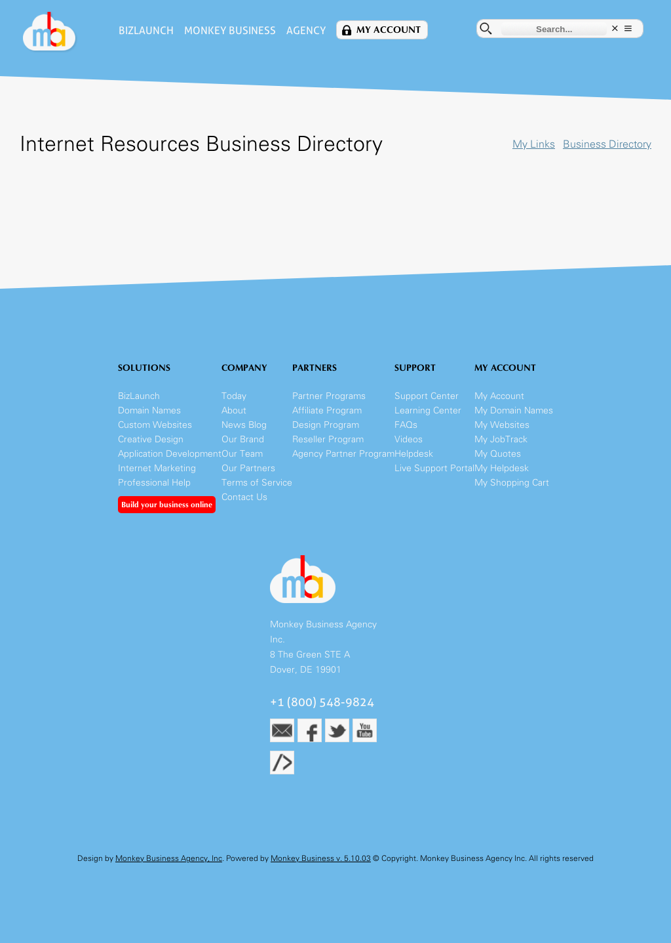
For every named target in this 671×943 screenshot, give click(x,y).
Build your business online (166, 504)
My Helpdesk (501, 468)
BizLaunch (146, 30)
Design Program (325, 424)
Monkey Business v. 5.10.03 (321, 858)
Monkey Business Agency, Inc (168, 858)
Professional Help (154, 482)
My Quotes (497, 453)
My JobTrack (500, 439)
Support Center (426, 396)
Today (233, 396)
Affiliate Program (327, 410)
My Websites (501, 424)
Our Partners (248, 468)
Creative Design (150, 439)
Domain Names (149, 410)
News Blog (244, 424)
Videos (408, 439)
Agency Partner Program (343, 453)
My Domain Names (513, 410)
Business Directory (607, 144)
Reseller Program (328, 439)
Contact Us (244, 497)
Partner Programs (329, 396)
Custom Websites (155, 424)
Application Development (169, 453)
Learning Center (427, 410)
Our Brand (242, 439)
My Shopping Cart (511, 482)
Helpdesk (413, 453)
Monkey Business (230, 30)
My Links (533, 144)
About (233, 410)
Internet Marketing (157, 468)
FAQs (405, 424)
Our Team (242, 453)
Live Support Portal (434, 468)
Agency (306, 30)
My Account (388, 29)
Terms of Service (256, 482)
